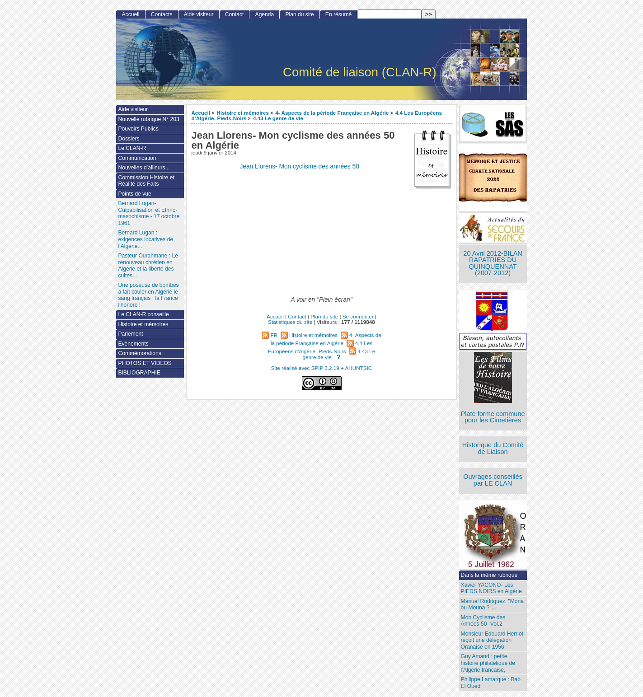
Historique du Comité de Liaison (493, 448)
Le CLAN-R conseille (143, 314)
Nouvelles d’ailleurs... (143, 167)
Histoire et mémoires (242, 113)
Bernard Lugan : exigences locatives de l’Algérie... (145, 239)
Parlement (130, 334)
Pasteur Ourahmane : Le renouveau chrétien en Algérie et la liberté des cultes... (148, 266)
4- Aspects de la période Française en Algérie (332, 113)
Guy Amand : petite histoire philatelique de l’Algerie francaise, (488, 663)
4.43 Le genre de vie (278, 118)
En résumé (338, 14)
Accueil (200, 113)
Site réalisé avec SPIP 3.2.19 (305, 368)
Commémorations (139, 353)
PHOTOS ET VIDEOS (145, 363)
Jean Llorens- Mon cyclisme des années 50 (299, 166)
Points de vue (134, 194)
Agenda (264, 14)
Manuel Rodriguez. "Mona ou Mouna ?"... (492, 604)
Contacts (162, 14)
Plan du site (299, 14)
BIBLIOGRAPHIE (139, 373)
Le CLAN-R (132, 148)
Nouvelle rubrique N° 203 (148, 119)
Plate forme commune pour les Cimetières (493, 417)
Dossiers (128, 139)
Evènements (133, 344)
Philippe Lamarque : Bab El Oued (491, 682)
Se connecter (358, 316)
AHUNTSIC (358, 368)
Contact (234, 14)
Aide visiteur (199, 14)
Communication (137, 158)
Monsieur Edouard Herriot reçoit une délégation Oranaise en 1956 (492, 640)
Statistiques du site (290, 322)
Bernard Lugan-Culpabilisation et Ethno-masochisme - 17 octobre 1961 (148, 213)
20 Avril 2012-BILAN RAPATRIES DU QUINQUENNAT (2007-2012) (492, 263)
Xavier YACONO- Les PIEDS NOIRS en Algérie (491, 588)
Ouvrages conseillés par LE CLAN (492, 479)
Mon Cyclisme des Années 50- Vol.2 (483, 620)
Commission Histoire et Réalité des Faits (146, 180)
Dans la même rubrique (489, 575)
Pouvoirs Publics (138, 129)
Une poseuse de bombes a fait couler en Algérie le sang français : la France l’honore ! (148, 295)
